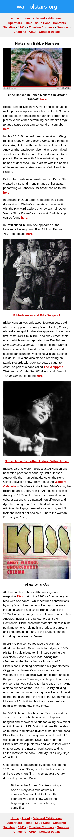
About (26, 18)
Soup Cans (42, 23)
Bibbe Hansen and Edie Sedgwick (37, 315)
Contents (59, 23)
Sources (63, 27)
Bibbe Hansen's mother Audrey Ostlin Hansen (37, 461)
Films (28, 23)
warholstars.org (37, 6)
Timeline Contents (41, 27)
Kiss (20, 596)
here (43, 99)
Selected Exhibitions (47, 18)
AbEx (32, 31)
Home (15, 18)
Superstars (14, 23)
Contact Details (50, 31)
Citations (19, 31)
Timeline (9, 27)
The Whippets (53, 367)
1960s (22, 27)
